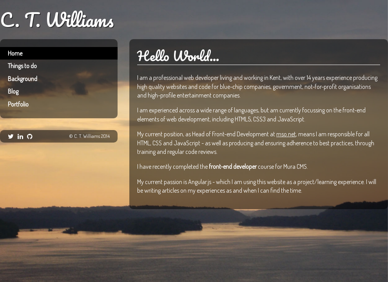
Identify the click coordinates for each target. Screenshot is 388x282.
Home (15, 53)
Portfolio (18, 104)
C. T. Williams (57, 20)
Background (22, 79)
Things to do (22, 66)
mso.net (286, 134)
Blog (13, 91)
